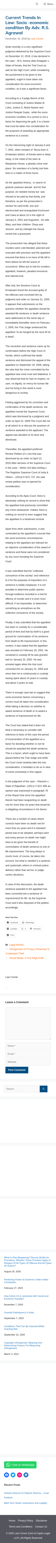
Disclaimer (41, 1520)
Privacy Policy (25, 1520)
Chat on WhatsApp (23, 1464)
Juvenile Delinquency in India (19, 1312)
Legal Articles (16, 944)
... (6, 986)
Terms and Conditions (20, 1526)
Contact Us (41, 1526)
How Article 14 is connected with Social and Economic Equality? (26, 1297)
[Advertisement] (24, 1120)
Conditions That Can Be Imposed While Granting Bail (24, 1327)
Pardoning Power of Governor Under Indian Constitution (26, 1281)
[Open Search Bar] (37, 4)
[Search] (43, 1089)
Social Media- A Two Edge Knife (26, 958)
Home (12, 1520)
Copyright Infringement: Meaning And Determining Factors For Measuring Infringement (23, 1345)
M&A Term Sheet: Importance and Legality (25, 1503)
